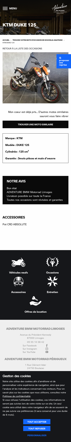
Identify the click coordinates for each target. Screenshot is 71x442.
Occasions (52, 265)
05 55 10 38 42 (35, 342)
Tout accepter (36, 421)
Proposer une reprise (64, 61)
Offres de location (36, 304)
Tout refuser (36, 428)
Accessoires (18, 284)
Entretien (52, 284)
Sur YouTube (35, 352)
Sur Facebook (35, 345)
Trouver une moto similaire (35, 124)
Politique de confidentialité (16, 396)
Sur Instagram (35, 348)
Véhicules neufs (18, 265)
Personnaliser (36, 435)
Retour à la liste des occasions (22, 48)
